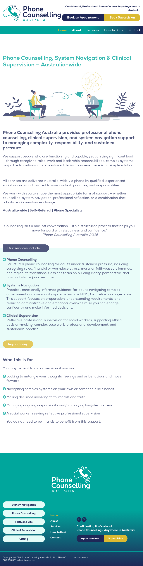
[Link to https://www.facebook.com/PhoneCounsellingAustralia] (79, 519)
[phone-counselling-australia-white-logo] (71, 468)
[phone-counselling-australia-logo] (32, 6)
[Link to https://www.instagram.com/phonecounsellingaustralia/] (84, 519)
